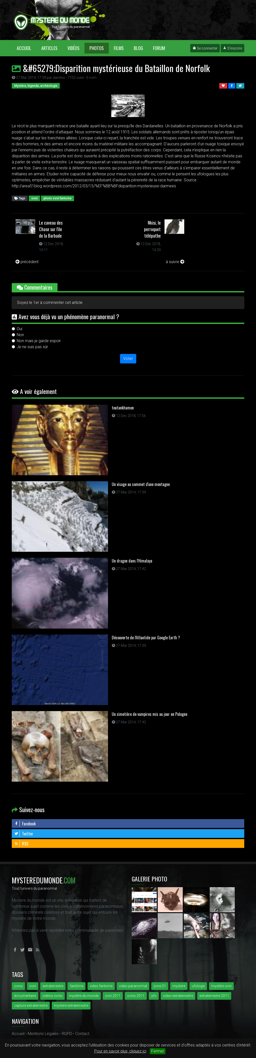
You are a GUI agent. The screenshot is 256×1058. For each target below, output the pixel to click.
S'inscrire (232, 48)
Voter (128, 358)
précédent (27, 261)
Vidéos (74, 48)
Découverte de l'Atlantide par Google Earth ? (146, 638)
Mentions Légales (43, 1033)
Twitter (23, 834)
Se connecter (205, 48)
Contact (82, 1033)
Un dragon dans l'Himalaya (132, 561)
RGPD (67, 1033)
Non (20, 334)
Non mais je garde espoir (39, 340)
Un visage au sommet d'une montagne (141, 484)
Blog (138, 48)
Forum (159, 48)
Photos (97, 48)
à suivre (175, 261)
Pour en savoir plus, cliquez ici (120, 1051)
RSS (21, 844)
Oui (19, 328)
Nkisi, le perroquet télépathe (152, 229)
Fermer (157, 1051)
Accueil (26, 48)
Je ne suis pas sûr (32, 346)
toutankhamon (123, 408)
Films (119, 48)
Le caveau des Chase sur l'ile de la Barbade (50, 229)
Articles (49, 48)
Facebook (25, 824)
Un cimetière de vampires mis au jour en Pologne (149, 714)
